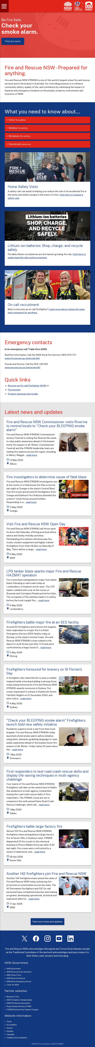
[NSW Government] (68, 6)
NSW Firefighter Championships (19, 1000)
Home (19, 120)
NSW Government (14, 969)
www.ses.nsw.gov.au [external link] (22, 367)
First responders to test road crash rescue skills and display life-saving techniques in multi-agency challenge (47, 775)
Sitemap (10, 1031)
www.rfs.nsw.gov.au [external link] (22, 358)
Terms (9, 1022)
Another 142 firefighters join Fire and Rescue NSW (46, 874)
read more (31, 455)
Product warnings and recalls (23, 393)
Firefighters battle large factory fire (34, 826)
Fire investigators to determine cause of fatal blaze (46, 477)
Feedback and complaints (17, 1038)
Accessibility (12, 1025)
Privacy (9, 1028)
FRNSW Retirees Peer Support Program (22, 1010)
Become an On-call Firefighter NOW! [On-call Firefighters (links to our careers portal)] (27, 385)
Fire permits (14, 389)
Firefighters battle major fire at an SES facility (42, 622)
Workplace (21, 136)
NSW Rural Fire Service (16, 978)
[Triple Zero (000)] (88, 6)
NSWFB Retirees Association (18, 1003)
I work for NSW (13, 985)
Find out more (12, 41)
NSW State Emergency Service (19, 982)
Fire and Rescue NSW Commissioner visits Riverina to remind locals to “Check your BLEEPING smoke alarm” (46, 426)
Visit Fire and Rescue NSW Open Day (35, 524)
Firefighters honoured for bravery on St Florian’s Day (44, 671)
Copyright (10, 1034)
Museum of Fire (13, 997)
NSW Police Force (14, 975)
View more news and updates (47, 921)
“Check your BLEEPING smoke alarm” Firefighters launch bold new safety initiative (45, 722)
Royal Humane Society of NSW (19, 1006)
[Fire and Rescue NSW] (78, 6)
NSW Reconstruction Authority (19, 972)
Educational (22, 144)
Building (20, 128)
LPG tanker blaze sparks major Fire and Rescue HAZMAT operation (43, 573)
